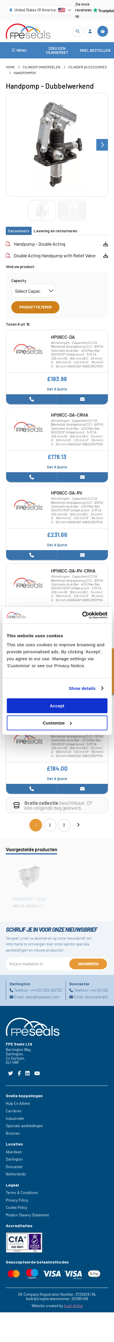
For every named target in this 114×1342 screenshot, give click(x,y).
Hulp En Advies (18, 1103)
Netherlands (16, 1174)
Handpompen (25, 73)
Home (10, 67)
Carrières (13, 1111)
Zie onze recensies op (91, 10)
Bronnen (13, 1133)
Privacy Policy (17, 1200)
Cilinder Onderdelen (41, 67)
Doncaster (14, 1166)
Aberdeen (14, 1152)
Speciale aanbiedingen (24, 1125)
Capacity (18, 280)
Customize (57, 722)
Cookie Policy (16, 1207)
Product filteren (35, 307)
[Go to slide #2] (72, 210)
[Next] (78, 825)
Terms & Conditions (22, 1192)
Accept (57, 705)
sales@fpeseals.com (42, 997)
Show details (82, 688)
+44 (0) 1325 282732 (46, 990)
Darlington (14, 1159)
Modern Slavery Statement (27, 1215)
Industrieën (15, 1118)
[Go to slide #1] (42, 210)
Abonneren (88, 963)
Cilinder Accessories (87, 67)
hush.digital (73, 1305)
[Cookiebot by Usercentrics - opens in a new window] (82, 615)
